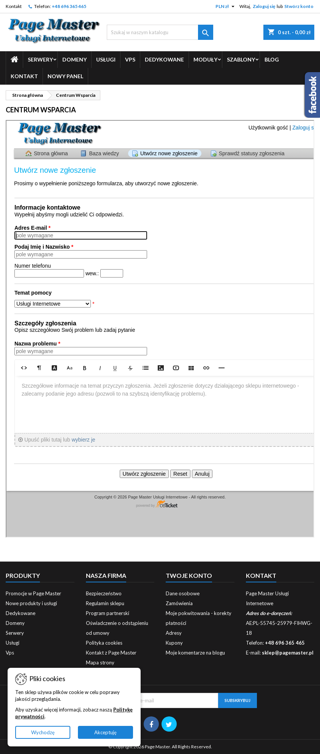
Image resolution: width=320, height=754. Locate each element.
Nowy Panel (65, 76)
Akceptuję (105, 732)
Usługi (106, 59)
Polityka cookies (104, 643)
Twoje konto (189, 575)
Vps (130, 59)
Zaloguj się (264, 6)
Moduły (205, 59)
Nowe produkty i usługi (31, 603)
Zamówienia (179, 603)
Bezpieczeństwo (104, 593)
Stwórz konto (299, 6)
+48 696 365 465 (69, 6)
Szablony (241, 59)
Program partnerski (107, 613)
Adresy (174, 633)
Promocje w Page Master (33, 593)
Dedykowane (164, 59)
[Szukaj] (160, 32)
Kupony (174, 643)
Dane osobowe (183, 593)
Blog (272, 59)
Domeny (74, 59)
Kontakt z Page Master (111, 653)
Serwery (40, 59)
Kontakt (14, 6)
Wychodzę (43, 732)
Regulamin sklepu (105, 603)
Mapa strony (100, 662)
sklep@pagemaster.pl (288, 653)
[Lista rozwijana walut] (225, 6)
